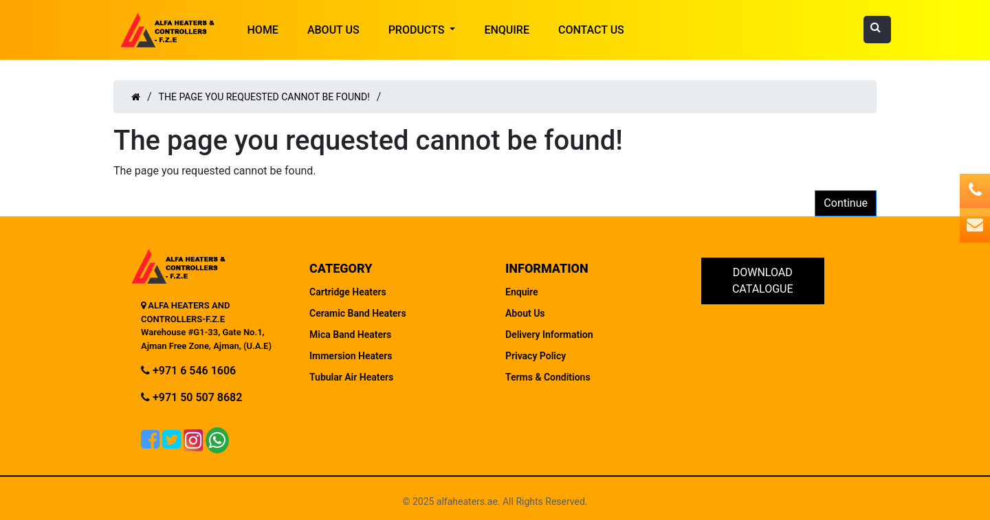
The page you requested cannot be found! (264, 96)
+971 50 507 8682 (191, 397)
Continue (846, 203)
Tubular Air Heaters (351, 377)
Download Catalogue (762, 280)
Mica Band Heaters (350, 334)
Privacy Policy (535, 355)
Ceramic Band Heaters (357, 313)
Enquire (506, 29)
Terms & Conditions (548, 377)
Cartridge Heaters (347, 291)
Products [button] (418, 29)
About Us (333, 29)
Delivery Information (549, 334)
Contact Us (591, 29)
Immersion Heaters (350, 355)
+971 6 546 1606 (188, 370)
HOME (263, 29)
